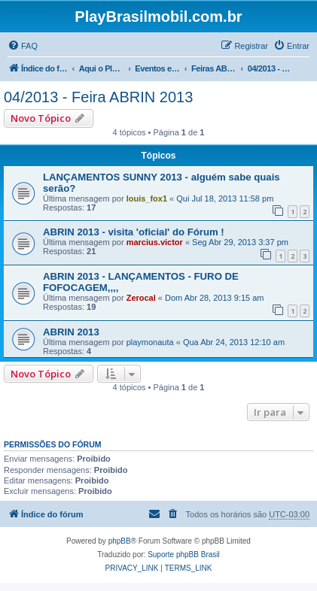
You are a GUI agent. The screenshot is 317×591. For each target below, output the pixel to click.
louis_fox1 (146, 198)
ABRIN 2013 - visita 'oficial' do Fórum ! (133, 232)
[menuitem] (23, 46)
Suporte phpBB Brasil (184, 554)
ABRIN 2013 (71, 332)
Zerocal (141, 297)
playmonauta (150, 342)
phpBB (119, 541)
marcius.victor (154, 242)
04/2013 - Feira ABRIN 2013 (98, 97)
